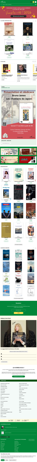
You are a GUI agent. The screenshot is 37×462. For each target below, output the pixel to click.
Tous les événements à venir (6, 143)
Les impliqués (16, 451)
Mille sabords (16, 450)
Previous (33, 62)
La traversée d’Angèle (18, 238)
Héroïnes (18, 219)
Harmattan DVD (17, 443)
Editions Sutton (16, 449)
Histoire (20, 387)
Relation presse (2, 446)
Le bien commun (17, 448)
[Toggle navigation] (35, 4)
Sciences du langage (21, 402)
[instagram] (1, 438)
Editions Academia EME (18, 445)
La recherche (18, 200)
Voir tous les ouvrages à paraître (18, 299)
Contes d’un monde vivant (18, 181)
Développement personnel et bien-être (5, 395)
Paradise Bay (6, 200)
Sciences (2, 416)
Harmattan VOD (17, 444)
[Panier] (35, 2)
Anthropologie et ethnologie (4, 387)
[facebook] (9, 438)
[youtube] (7, 438)
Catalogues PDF (3, 444)
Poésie (1, 408)
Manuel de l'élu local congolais (6, 219)
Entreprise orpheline (31, 181)
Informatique (20, 392)
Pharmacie (2, 405)
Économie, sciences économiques (5, 398)
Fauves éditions (16, 446)
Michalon (16, 447)
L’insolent (30, 238)
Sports (20, 408)
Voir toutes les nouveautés (18, 245)
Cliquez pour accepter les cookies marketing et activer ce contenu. (18, 335)
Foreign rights (2, 450)
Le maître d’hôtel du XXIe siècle (31, 200)
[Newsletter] (31, 2)
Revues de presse (3, 445)
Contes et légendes (3, 392)
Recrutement (2, 447)
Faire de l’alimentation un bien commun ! (30, 220)
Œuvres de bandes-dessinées (4, 402)
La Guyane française (9, 54)
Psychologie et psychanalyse (4, 411)
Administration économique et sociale (5, 384)
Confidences (6, 181)
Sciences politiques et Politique (22, 405)
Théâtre (20, 411)
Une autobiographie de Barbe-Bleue (27, 35)
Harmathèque (16, 442)
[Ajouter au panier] (9, 39)
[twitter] (3, 438)
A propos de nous (3, 442)
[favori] (13, 34)
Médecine (20, 398)
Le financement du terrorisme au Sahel (9, 35)
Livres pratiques (21, 395)
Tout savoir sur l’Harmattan (18, 377)
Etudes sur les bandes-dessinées (23, 384)
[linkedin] (5, 438)
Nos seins (27, 54)
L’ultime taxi (6, 238)
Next (35, 62)
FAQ (1, 443)
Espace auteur (2, 449)
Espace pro (2, 448)
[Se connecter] (33, 2)
